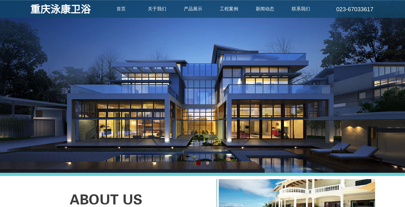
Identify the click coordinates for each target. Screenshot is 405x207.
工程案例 (229, 8)
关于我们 (157, 8)
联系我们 (301, 8)
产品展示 (193, 8)
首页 (121, 8)
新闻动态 (265, 8)
